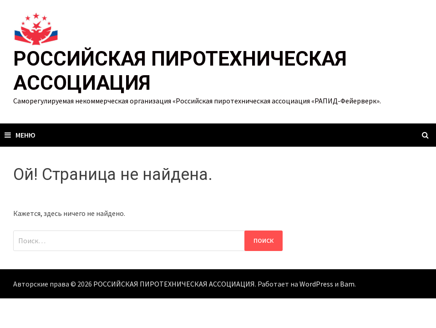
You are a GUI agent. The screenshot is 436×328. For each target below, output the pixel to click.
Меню (20, 134)
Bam (347, 283)
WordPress (316, 283)
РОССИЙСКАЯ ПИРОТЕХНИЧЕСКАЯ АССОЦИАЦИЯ (174, 283)
